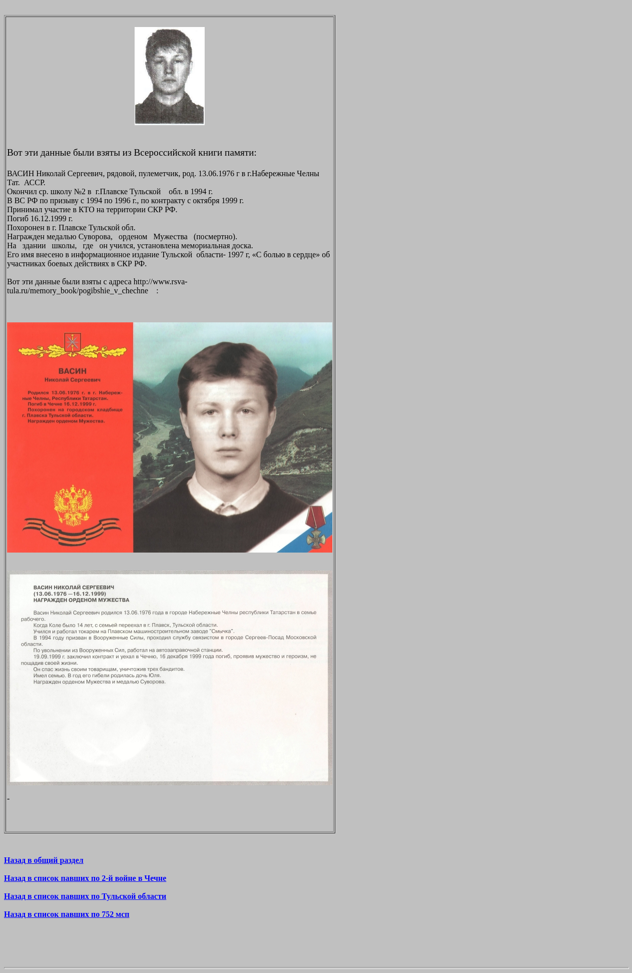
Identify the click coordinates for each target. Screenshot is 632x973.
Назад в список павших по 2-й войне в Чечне (85, 878)
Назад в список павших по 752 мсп (67, 914)
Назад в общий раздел (44, 860)
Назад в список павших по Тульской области (85, 896)
